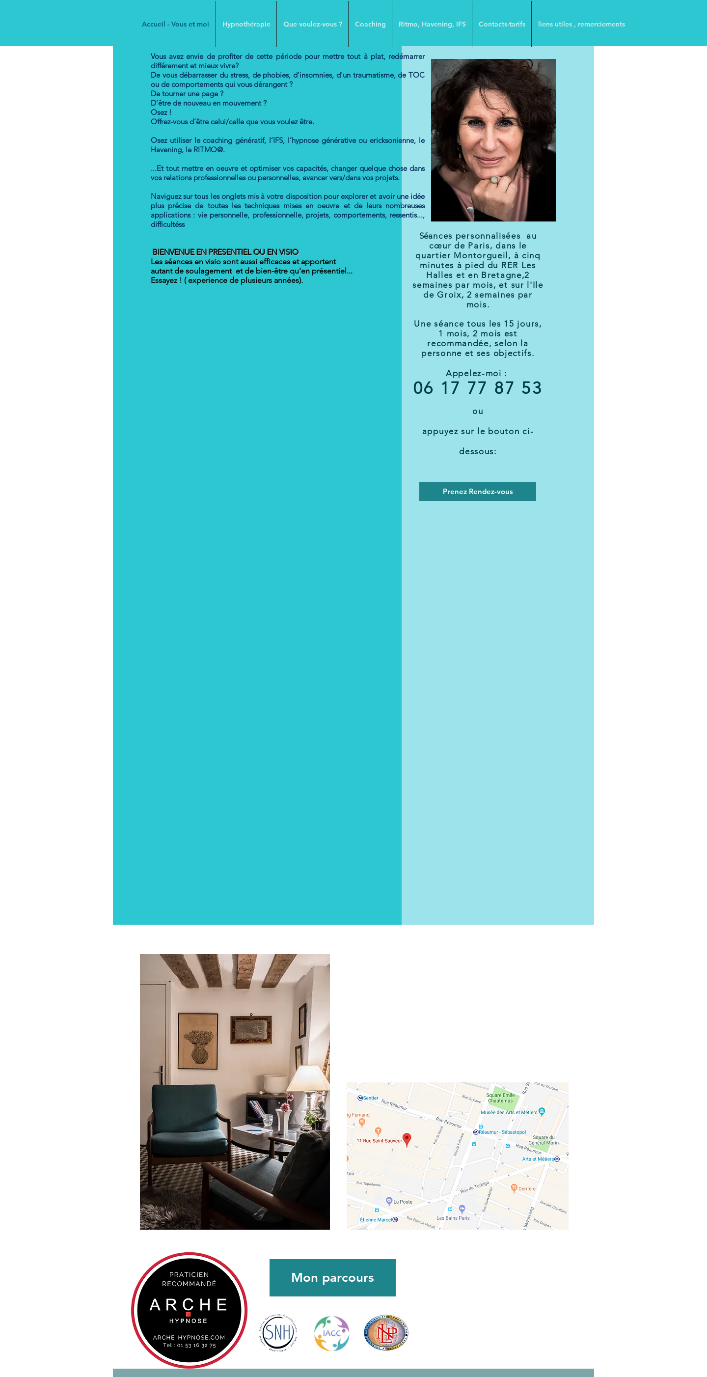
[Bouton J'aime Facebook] (462, 1336)
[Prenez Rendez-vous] (477, 491)
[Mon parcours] (333, 1277)
